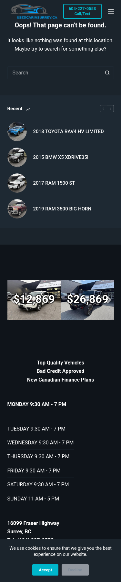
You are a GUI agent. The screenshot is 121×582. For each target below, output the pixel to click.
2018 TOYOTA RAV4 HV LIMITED (68, 131)
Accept (45, 569)
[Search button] (107, 72)
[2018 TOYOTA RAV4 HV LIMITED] (17, 131)
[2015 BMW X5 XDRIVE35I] (17, 157)
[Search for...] (54, 72)
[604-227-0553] (82, 11)
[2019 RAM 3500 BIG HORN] (17, 208)
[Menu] (111, 11)
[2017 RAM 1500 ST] (17, 183)
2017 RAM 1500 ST (54, 183)
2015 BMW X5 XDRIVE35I (60, 157)
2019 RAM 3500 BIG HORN (62, 209)
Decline (75, 569)
